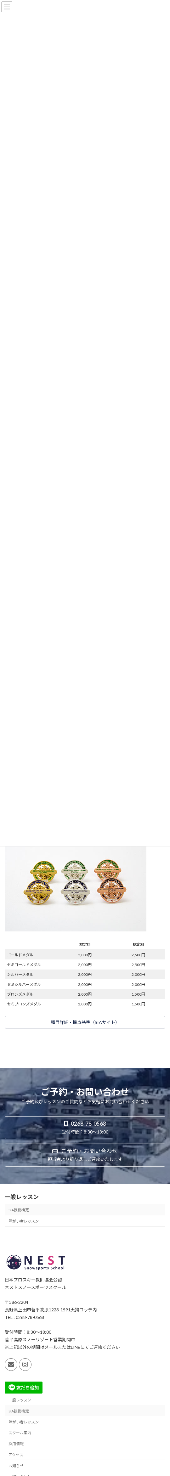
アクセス (15, 1454)
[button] (85, 1022)
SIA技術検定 (18, 1209)
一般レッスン (22, 1196)
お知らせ (16, 1465)
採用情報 (16, 1443)
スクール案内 (19, 1432)
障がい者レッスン (23, 1221)
